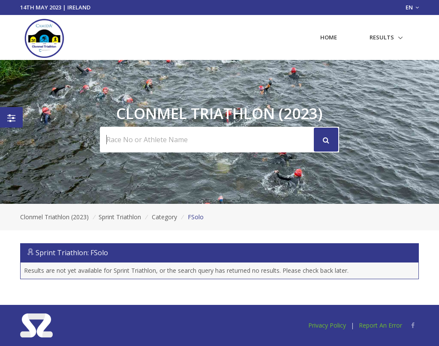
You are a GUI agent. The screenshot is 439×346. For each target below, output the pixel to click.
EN (412, 7)
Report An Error (380, 325)
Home (328, 37)
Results (382, 37)
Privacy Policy (327, 325)
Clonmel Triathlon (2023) (54, 217)
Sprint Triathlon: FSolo (72, 252)
